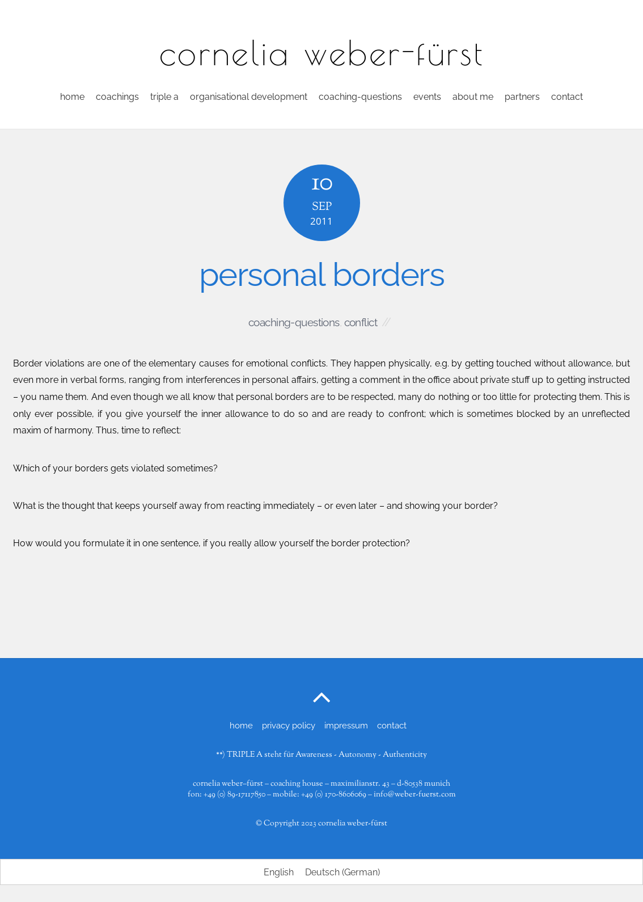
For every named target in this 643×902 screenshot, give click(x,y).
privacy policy (288, 725)
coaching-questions (360, 96)
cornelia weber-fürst (352, 823)
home (72, 96)
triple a (164, 96)
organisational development (248, 96)
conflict (360, 322)
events (427, 96)
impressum (346, 725)
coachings (117, 96)
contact (567, 96)
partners (522, 96)
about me (472, 96)
